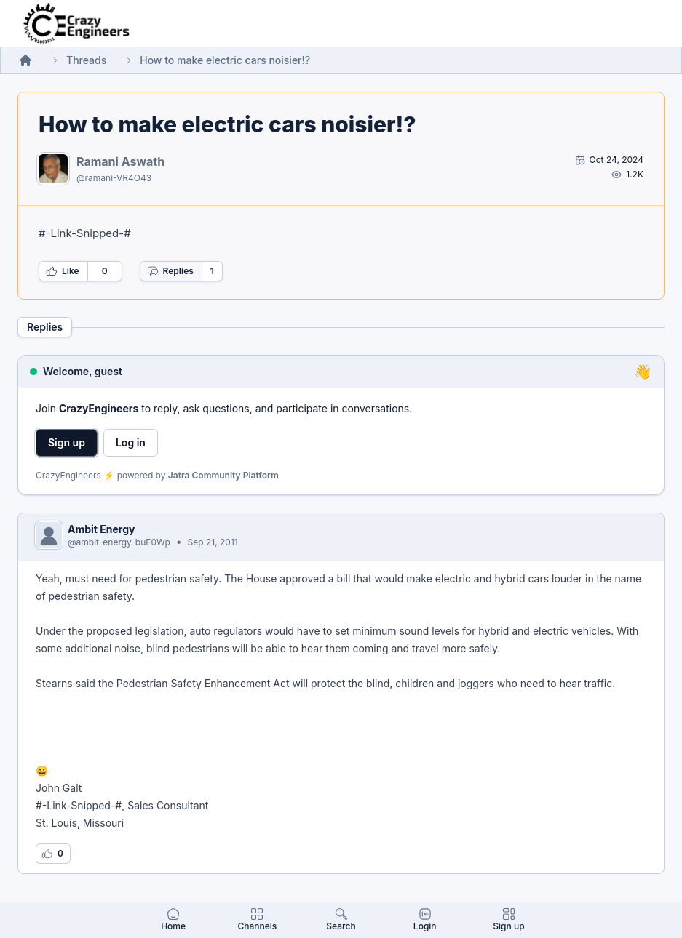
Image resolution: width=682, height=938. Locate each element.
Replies (170, 271)
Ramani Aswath (120, 161)
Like (62, 271)
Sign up (66, 442)
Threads (86, 60)
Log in (131, 442)
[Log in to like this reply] (53, 853)
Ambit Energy (101, 529)
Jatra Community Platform (223, 475)
